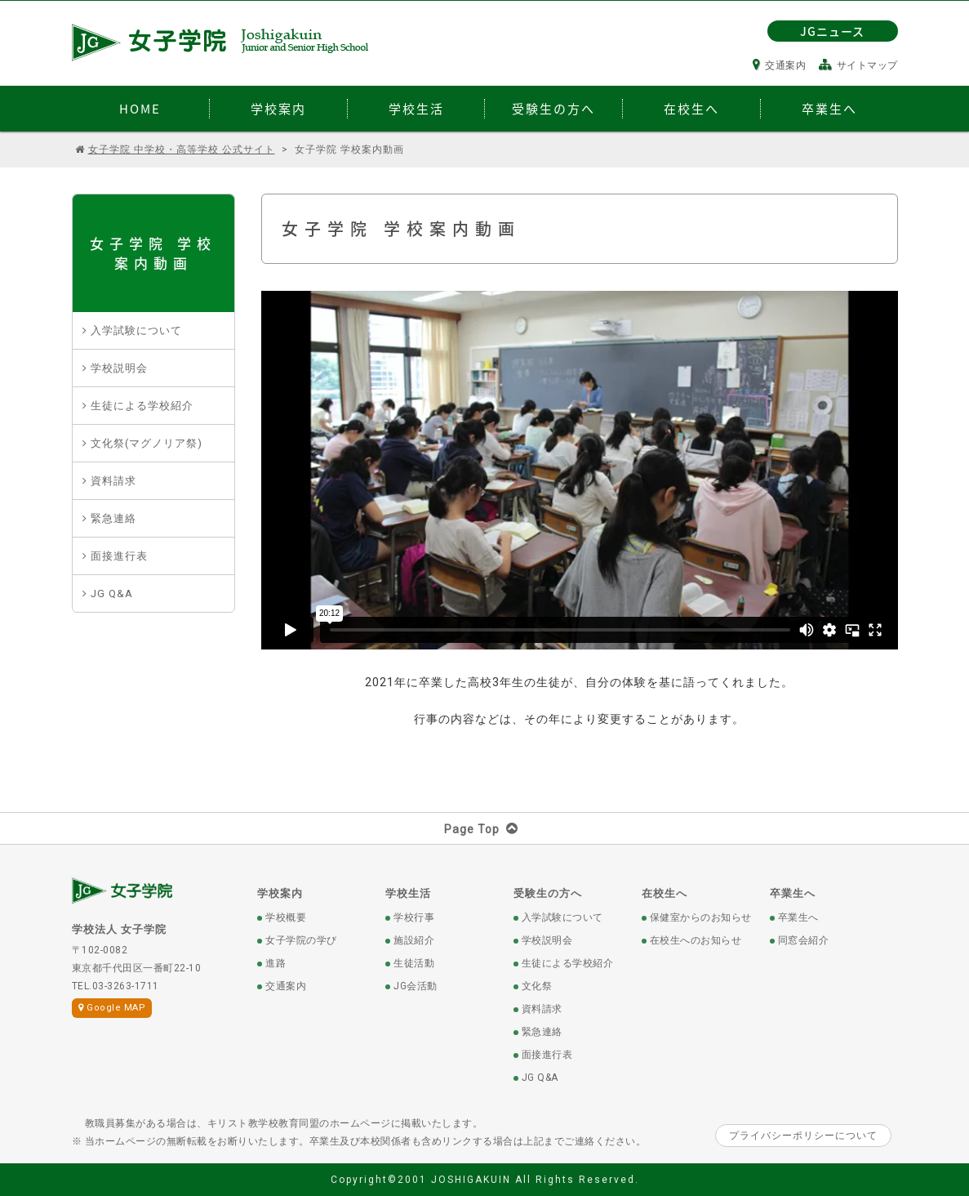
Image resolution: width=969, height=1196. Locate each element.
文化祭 (537, 986)
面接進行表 (119, 556)
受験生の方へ (547, 893)
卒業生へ (793, 893)
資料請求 (113, 481)
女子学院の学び (301, 940)
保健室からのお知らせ (701, 917)
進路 (275, 963)
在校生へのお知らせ (696, 940)
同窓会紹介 (803, 940)
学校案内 (280, 893)
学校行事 (413, 917)
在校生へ (664, 893)
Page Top (484, 829)
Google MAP (112, 1007)
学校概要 (285, 917)
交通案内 (780, 65)
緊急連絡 (113, 518)
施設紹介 (413, 940)
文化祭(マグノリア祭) (146, 443)
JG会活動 (415, 986)
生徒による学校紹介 (142, 405)
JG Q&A (112, 593)
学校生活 (408, 893)
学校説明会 (119, 368)
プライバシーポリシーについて (803, 1135)
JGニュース (832, 31)
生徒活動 (413, 963)
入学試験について (136, 330)
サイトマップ (858, 65)
